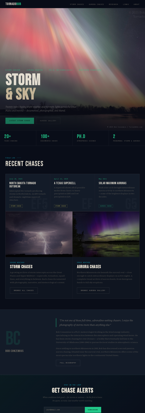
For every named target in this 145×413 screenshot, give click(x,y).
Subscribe (93, 410)
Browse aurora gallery (93, 290)
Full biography (68, 363)
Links (126, 4)
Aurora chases (96, 4)
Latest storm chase (19, 122)
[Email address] (64, 410)
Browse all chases (24, 290)
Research (113, 4)
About (137, 4)
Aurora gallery (48, 122)
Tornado (13, 4)
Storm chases (77, 4)
